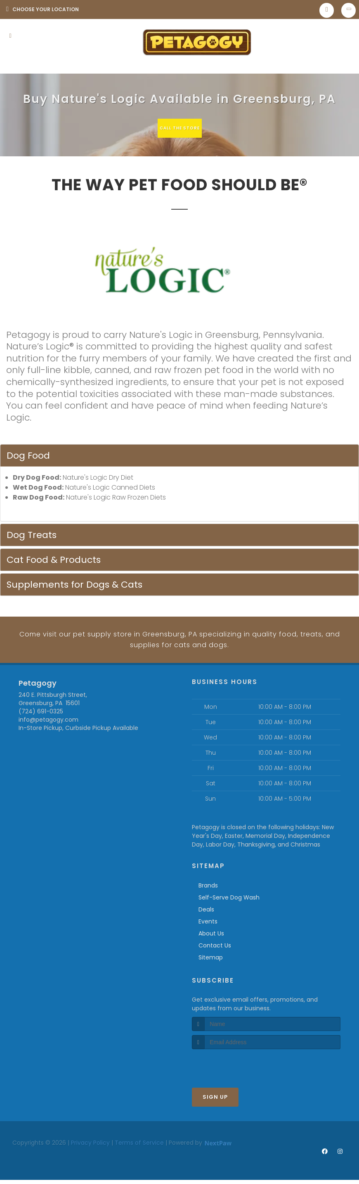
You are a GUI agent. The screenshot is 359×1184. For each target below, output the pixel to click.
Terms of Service (139, 1149)
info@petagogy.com (48, 726)
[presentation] (236, 1071)
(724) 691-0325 (41, 717)
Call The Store (178, 128)
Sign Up (215, 1103)
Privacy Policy (90, 1149)
